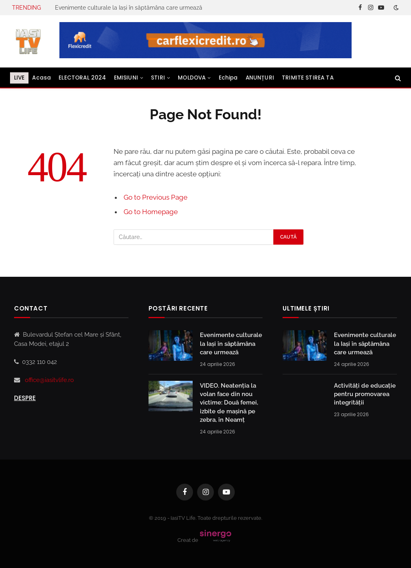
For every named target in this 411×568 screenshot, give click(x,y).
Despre (25, 398)
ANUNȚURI (260, 78)
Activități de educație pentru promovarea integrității (365, 394)
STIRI (158, 78)
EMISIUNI (126, 78)
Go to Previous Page (155, 197)
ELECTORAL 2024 (82, 78)
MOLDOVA (192, 78)
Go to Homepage (151, 212)
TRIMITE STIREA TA (308, 78)
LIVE (19, 78)
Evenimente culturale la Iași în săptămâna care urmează (128, 7)
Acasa (41, 78)
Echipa (228, 78)
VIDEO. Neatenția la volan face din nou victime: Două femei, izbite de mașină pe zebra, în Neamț (229, 403)
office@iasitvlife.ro (49, 380)
